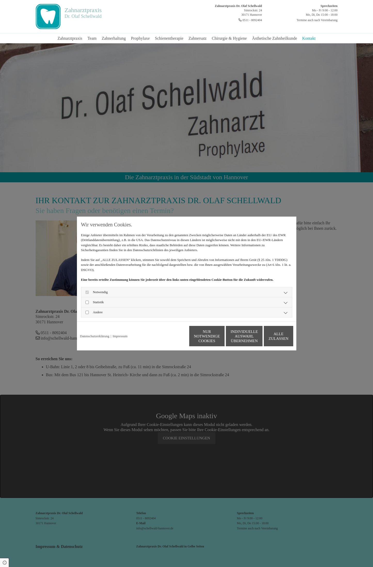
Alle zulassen (269, 336)
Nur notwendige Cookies (171, 336)
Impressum (120, 336)
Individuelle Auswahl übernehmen (220, 336)
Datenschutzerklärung (94, 336)
